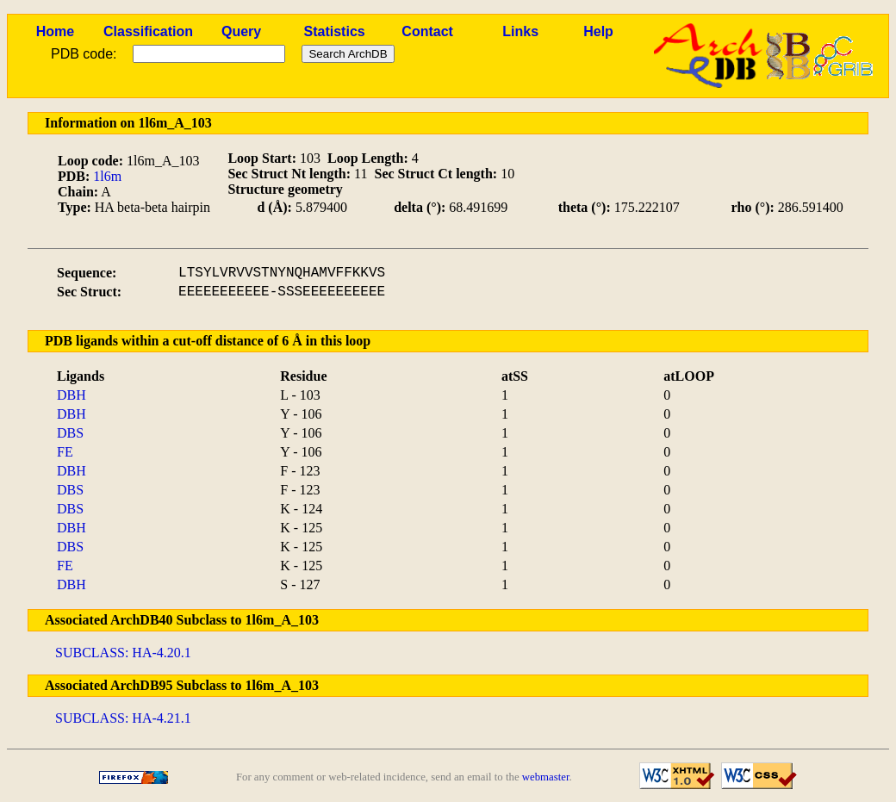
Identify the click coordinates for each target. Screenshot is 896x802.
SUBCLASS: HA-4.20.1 (123, 652)
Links (520, 31)
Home (55, 31)
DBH (71, 395)
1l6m (107, 176)
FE (65, 452)
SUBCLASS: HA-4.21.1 (123, 718)
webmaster (545, 777)
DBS (70, 433)
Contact (427, 31)
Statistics (334, 31)
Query (241, 31)
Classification (148, 31)
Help (598, 31)
